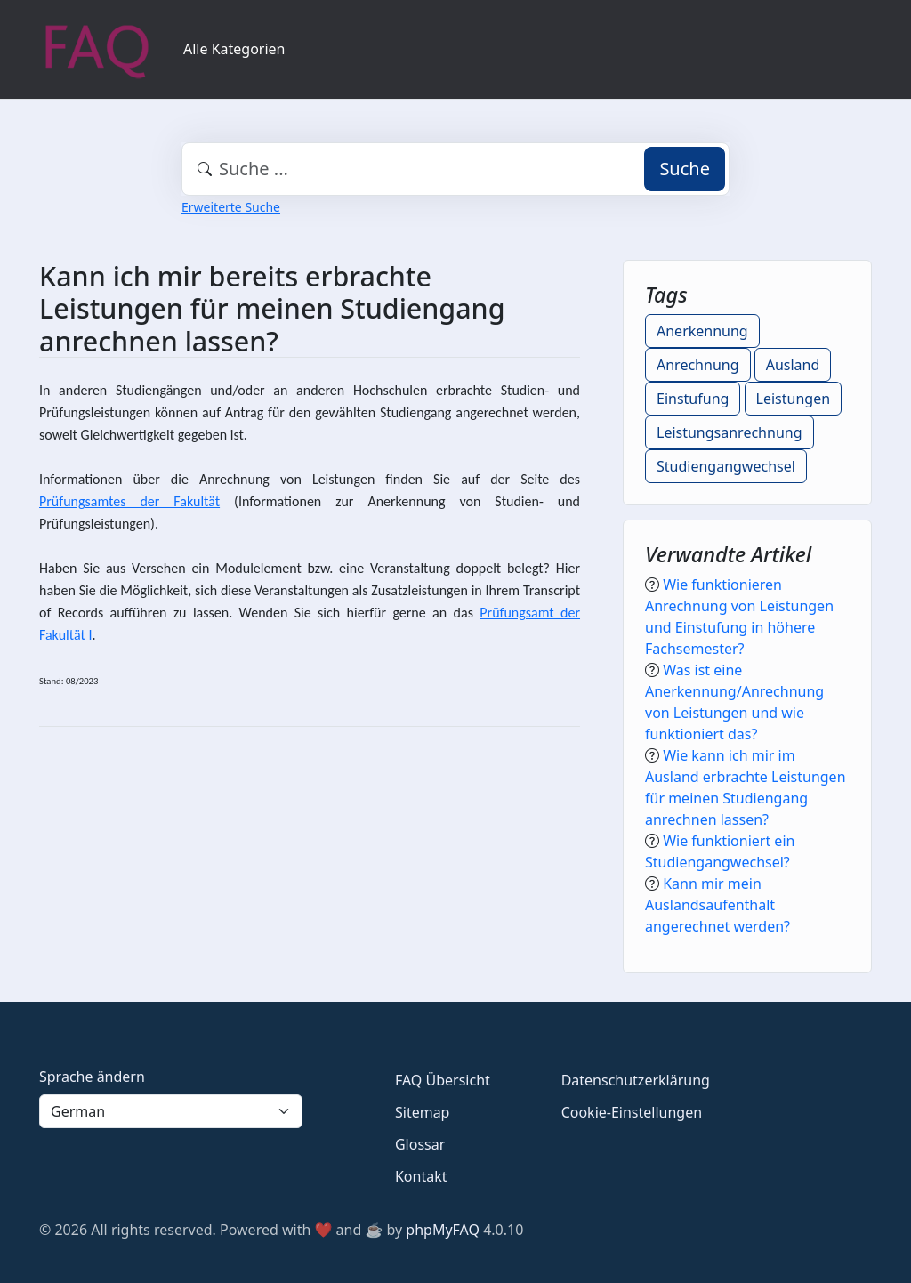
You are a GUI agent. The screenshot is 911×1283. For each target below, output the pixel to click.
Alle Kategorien (234, 49)
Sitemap (422, 1112)
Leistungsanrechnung (729, 432)
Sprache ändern (92, 1076)
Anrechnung (698, 365)
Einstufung (693, 398)
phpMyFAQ (443, 1229)
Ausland (793, 365)
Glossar (420, 1144)
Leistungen (793, 398)
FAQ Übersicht (442, 1080)
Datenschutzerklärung (635, 1080)
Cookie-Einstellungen (631, 1112)
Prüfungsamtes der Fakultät (129, 501)
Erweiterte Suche (230, 206)
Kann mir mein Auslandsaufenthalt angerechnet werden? (717, 905)
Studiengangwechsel (726, 466)
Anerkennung (702, 331)
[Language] (170, 1111)
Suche (684, 169)
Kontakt (421, 1176)
